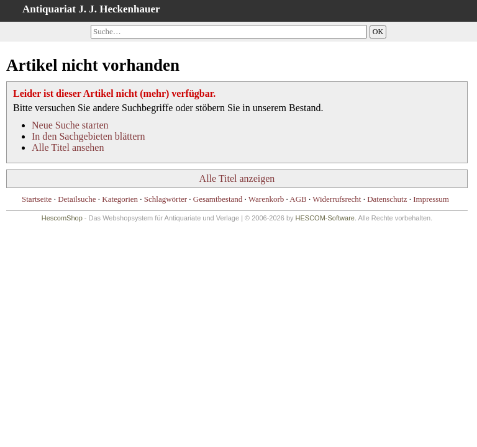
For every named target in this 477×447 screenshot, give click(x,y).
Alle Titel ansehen (68, 147)
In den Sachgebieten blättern (88, 136)
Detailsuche (77, 199)
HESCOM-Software (325, 218)
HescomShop (62, 218)
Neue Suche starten (70, 125)
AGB (297, 199)
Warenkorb (266, 199)
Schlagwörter (165, 199)
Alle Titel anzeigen (237, 178)
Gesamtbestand (217, 199)
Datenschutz (387, 199)
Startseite (37, 199)
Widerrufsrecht (336, 199)
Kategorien (120, 199)
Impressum (431, 199)
